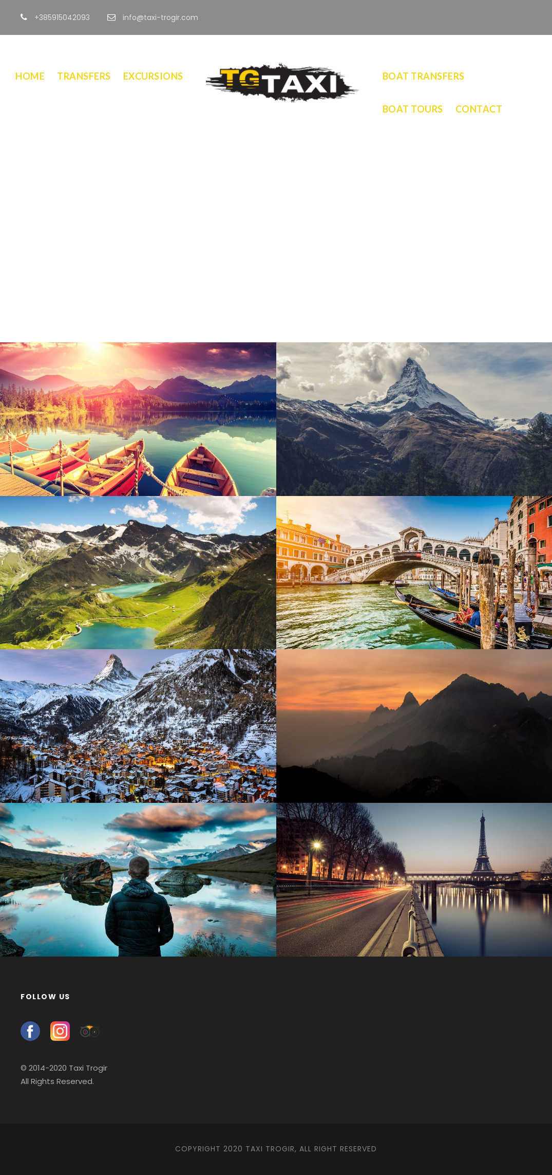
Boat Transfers (424, 76)
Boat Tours (413, 109)
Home (30, 76)
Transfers (84, 76)
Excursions (153, 76)
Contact (479, 109)
